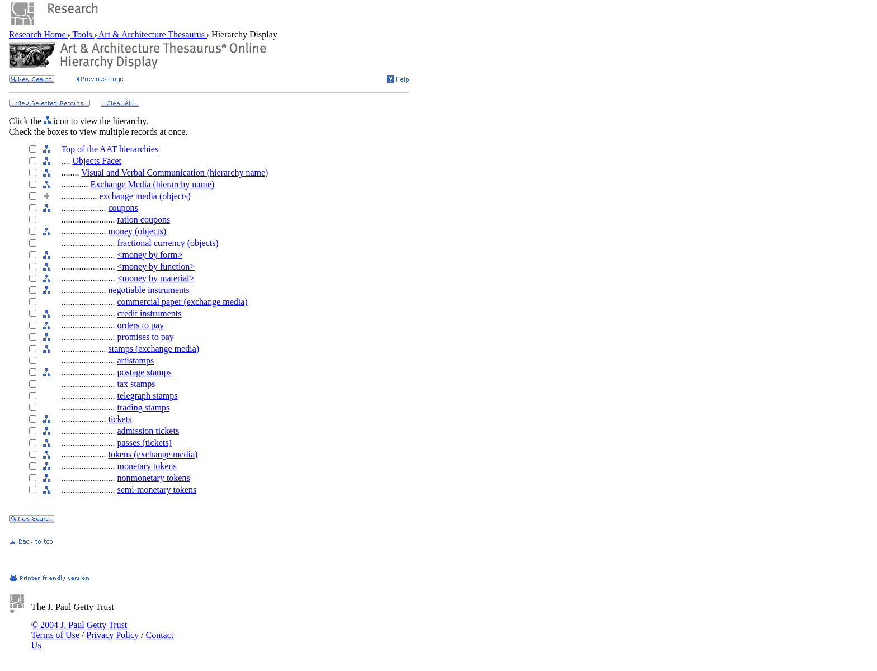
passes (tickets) (144, 442)
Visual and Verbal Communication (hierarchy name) (174, 172)
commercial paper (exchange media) (182, 301)
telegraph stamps (147, 395)
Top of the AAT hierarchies (109, 149)
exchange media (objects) (144, 196)
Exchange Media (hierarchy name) (152, 184)
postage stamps (144, 372)
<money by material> (155, 278)
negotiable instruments (148, 290)
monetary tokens (146, 466)
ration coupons (143, 219)
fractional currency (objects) (167, 243)
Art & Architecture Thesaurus (152, 34)
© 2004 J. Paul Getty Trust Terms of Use (79, 630)
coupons (123, 207)
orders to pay (140, 325)
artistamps (135, 360)
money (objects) (137, 231)
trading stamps (143, 407)
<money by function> (156, 266)
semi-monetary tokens (156, 489)
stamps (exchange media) (153, 348)
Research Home (38, 34)
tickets (119, 419)
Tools (82, 34)
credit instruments (149, 313)
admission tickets (148, 431)
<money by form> (149, 254)
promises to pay (145, 337)
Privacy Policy (112, 635)
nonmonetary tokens (153, 478)
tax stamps (136, 384)
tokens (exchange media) (152, 454)
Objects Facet (96, 161)
